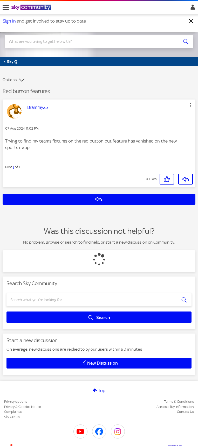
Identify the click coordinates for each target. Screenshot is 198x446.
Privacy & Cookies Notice (22, 407)
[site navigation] (6, 7)
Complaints (13, 412)
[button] (190, 105)
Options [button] (10, 79)
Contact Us (185, 412)
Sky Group (12, 417)
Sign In (191, 8)
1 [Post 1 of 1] (13, 167)
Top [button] (101, 390)
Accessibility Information (175, 407)
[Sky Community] (32, 8)
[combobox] (89, 41)
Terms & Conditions (179, 401)
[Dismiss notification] (191, 21)
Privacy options (15, 401)
